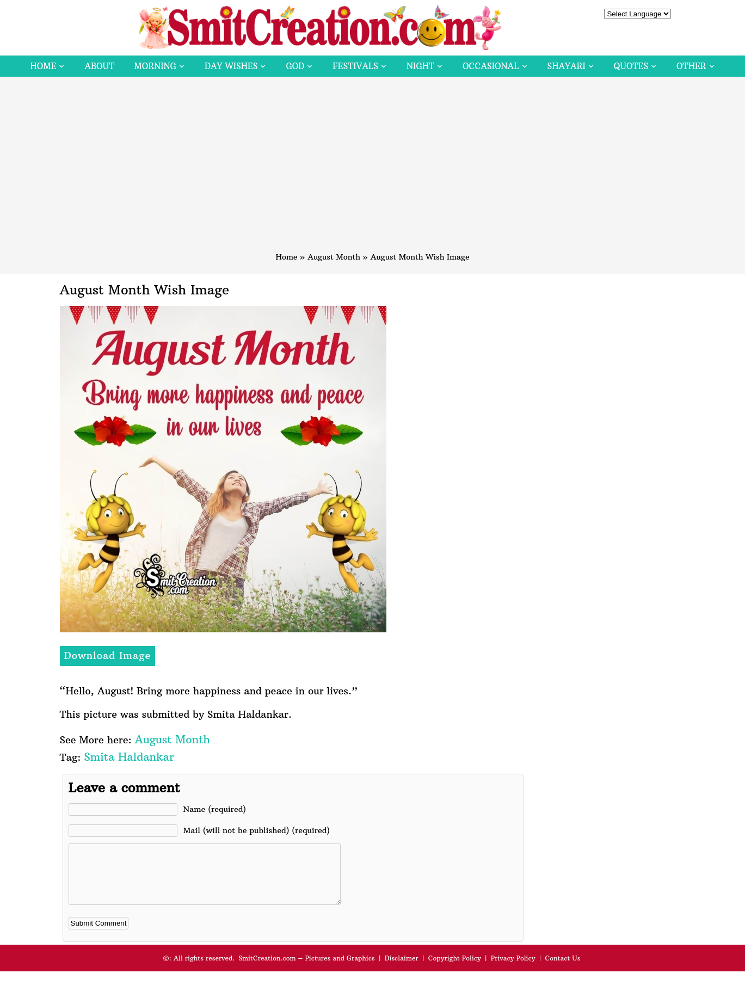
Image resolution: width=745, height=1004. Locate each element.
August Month (333, 257)
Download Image (107, 655)
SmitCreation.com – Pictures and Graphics (306, 969)
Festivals (355, 66)
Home (43, 66)
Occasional (491, 66)
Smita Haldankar (129, 756)
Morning (155, 66)
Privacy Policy (513, 969)
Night (420, 66)
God (295, 66)
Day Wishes (231, 66)
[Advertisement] (372, 169)
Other (691, 66)
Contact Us (562, 969)
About (99, 66)
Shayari (566, 66)
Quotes (631, 66)
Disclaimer (401, 969)
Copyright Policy (454, 969)
